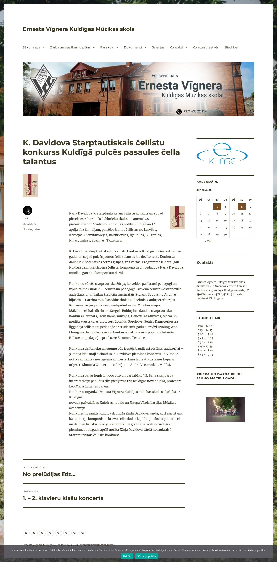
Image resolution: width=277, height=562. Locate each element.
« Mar (208, 241)
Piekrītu (127, 556)
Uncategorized (32, 229)
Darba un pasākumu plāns (70, 47)
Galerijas (158, 47)
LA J (25, 218)
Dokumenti (133, 47)
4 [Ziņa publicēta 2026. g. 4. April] (242, 206)
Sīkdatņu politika (147, 556)
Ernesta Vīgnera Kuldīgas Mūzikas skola (79, 29)
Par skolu (107, 47)
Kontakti (176, 47)
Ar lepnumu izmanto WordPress (95, 545)
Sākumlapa (31, 47)
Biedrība (231, 47)
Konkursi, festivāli (206, 47)
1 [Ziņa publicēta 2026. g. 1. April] (217, 206)
